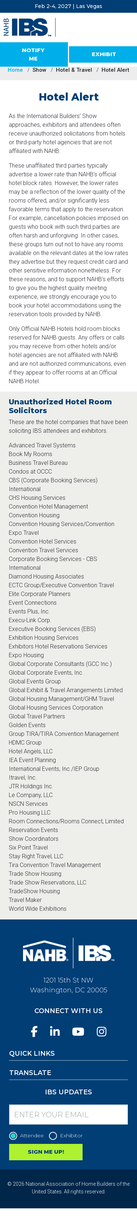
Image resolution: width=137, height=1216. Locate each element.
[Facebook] (34, 1032)
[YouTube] (78, 1032)
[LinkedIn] (55, 1032)
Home (15, 70)
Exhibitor (67, 1135)
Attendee (28, 1135)
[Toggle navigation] (125, 36)
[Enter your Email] (68, 1115)
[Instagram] (101, 1032)
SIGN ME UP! (46, 1151)
